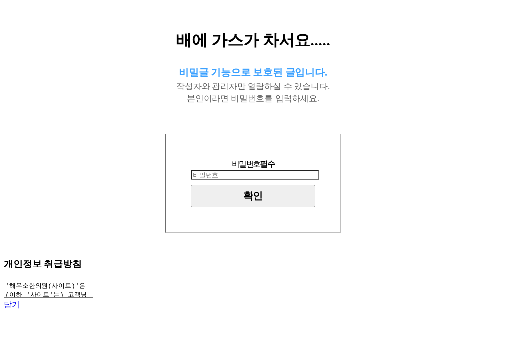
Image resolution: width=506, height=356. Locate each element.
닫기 (12, 307)
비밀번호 (253, 164)
